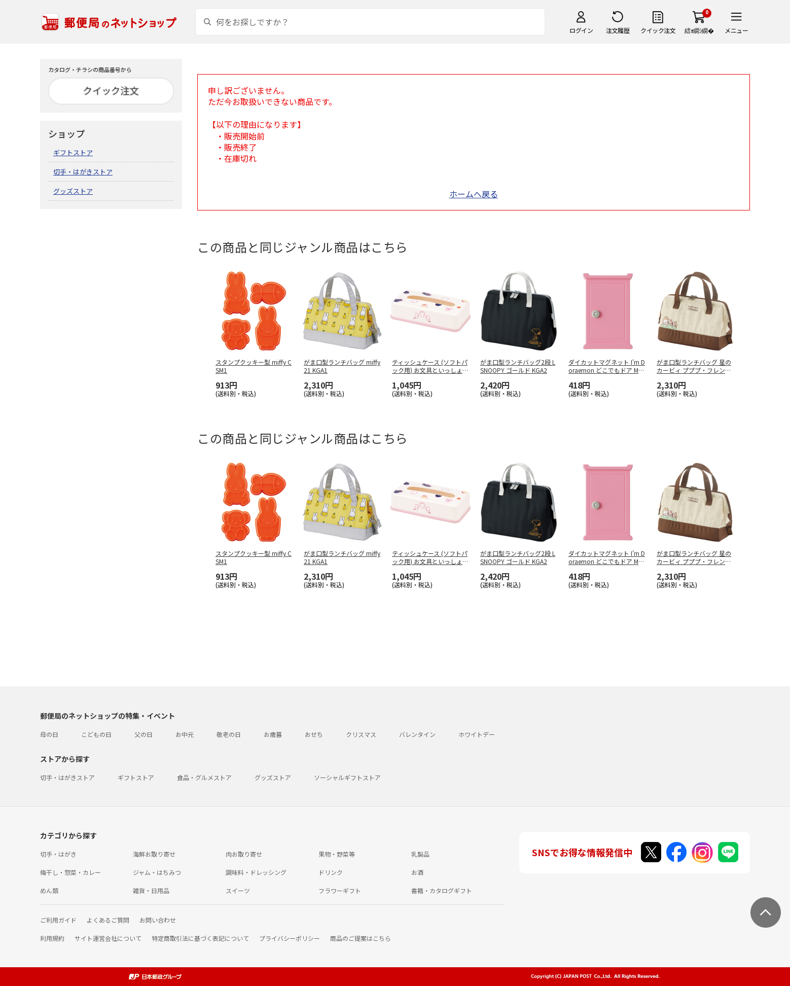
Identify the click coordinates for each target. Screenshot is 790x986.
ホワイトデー (476, 734)
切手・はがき (58, 854)
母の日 (49, 734)
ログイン (581, 30)
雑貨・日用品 (151, 890)
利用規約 (52, 938)
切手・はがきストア (83, 172)
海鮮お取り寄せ (154, 854)
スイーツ (238, 890)
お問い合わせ (157, 919)
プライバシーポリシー (289, 938)
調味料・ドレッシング (256, 872)
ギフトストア (73, 152)
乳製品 (420, 854)
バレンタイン (417, 734)
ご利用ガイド (58, 919)
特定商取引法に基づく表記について (200, 938)
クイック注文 (657, 30)
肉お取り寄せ (244, 854)
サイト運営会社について (108, 938)
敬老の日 (229, 734)
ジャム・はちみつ (157, 872)
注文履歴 (617, 30)
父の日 (143, 734)
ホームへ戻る (473, 194)
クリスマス (361, 734)
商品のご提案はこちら (360, 938)
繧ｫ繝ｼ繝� (699, 30)
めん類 (49, 890)
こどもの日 (96, 734)
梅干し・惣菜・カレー (70, 872)
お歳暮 (273, 734)
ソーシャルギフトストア (347, 777)
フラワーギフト (339, 890)
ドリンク (330, 872)
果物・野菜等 (336, 854)
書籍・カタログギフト (441, 890)
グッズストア (73, 191)
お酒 (417, 872)
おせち (314, 734)
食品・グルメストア (204, 777)
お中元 (184, 734)
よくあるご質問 (108, 919)
